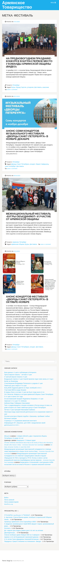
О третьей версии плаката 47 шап (15, 377)
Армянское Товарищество (17, 5)
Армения (16, 242)
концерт (32, 164)
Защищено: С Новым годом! (26, 440)
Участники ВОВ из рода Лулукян (15, 390)
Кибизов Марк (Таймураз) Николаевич (17, 403)
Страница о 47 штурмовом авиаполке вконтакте (20, 421)
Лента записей (9, 500)
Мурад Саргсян (21, 87)
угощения (30, 87)
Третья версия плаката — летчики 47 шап (18, 375)
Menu (53, 3)
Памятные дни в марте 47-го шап (15, 386)
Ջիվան (7, 436)
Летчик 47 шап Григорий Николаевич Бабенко (19, 410)
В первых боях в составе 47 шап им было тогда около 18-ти (24, 392)
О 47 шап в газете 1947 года (13, 397)
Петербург (16, 85)
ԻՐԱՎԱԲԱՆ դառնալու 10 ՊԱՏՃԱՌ (17, 515)
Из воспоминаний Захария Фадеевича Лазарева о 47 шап (23, 399)
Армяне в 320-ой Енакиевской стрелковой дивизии (21, 537)
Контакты (7, 528)
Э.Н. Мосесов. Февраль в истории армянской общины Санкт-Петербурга (28, 394)
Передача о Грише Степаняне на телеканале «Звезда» (22, 541)
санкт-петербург (10, 166)
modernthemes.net (18, 561)
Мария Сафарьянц (42, 164)
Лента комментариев (11, 502)
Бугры (13, 87)
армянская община (17, 244)
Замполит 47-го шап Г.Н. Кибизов (15, 401)
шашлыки (45, 87)
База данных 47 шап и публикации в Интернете (20, 372)
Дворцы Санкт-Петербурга (20, 164)
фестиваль (38, 87)
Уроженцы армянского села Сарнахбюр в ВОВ (20, 522)
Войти (6, 498)
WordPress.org (8, 504)
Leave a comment (12, 89)
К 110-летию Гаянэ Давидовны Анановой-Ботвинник (21, 539)
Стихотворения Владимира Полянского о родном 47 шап (23, 383)
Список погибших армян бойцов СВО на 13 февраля (22, 535)
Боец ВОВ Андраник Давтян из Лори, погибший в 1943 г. (23, 388)
